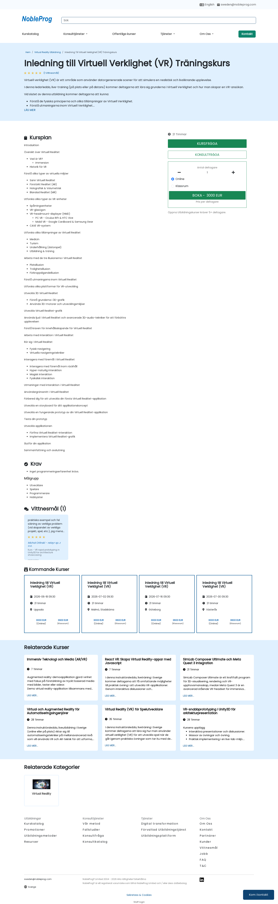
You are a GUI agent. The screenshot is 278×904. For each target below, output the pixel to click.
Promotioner (34, 830)
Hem (28, 52)
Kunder (205, 842)
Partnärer (208, 836)
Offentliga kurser (124, 34)
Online (180, 179)
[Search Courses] (158, 20)
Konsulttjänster (74, 34)
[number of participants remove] (180, 172)
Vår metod (91, 824)
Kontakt (247, 34)
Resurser (31, 842)
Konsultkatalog (95, 842)
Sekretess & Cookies (139, 895)
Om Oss (205, 34)
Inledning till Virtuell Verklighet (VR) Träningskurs (91, 52)
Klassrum (182, 186)
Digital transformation (159, 824)
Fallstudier (91, 830)
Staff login (139, 901)
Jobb (204, 854)
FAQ (203, 860)
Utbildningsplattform (158, 836)
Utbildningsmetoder (40, 836)
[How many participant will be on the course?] (207, 173)
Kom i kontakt (258, 895)
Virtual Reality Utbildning (47, 52)
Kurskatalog (30, 34)
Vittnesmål (209, 848)
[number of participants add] (234, 172)
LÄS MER (29, 110)
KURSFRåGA (207, 143)
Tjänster (166, 34)
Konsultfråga (93, 835)
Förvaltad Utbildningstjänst (163, 830)
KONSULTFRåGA (207, 154)
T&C (203, 866)
